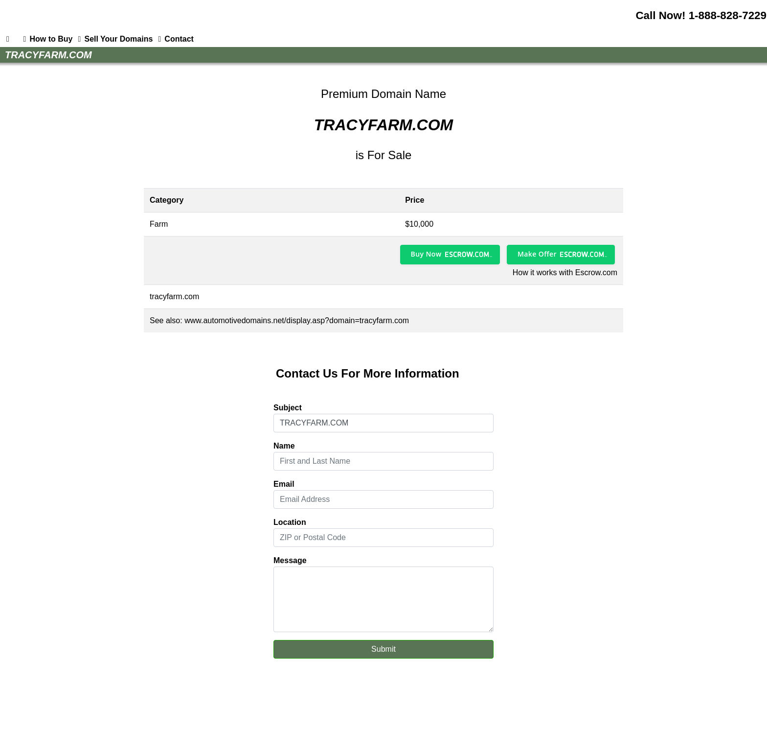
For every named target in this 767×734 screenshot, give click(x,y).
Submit (383, 649)
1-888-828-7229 (728, 15)
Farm (159, 224)
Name (284, 446)
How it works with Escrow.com (565, 272)
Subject (287, 407)
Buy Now (426, 254)
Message (290, 560)
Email (283, 484)
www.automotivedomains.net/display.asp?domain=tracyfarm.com (296, 320)
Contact (174, 39)
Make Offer (537, 254)
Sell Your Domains (113, 39)
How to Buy (46, 39)
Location (289, 522)
